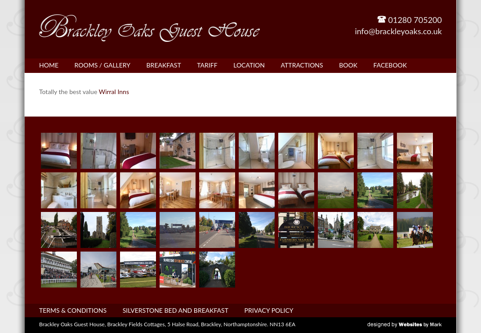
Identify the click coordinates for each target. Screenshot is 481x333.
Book (348, 65)
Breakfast (164, 65)
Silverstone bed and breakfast (175, 310)
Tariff (207, 65)
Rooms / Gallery (102, 65)
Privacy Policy (269, 310)
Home (48, 65)
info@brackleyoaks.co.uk (398, 31)
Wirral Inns (114, 91)
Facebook (390, 65)
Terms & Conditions (73, 310)
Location (249, 65)
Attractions (302, 65)
